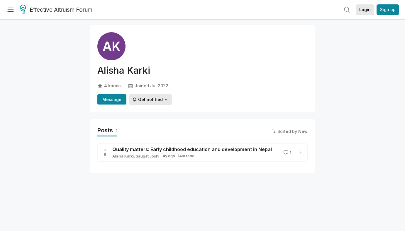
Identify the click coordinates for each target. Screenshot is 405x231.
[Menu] (11, 10)
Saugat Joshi (147, 156)
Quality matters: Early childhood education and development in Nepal (192, 149)
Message (111, 99)
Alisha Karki (123, 156)
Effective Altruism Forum (56, 10)
